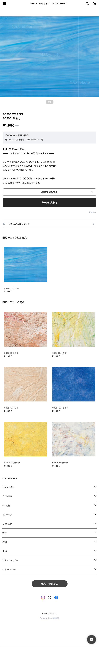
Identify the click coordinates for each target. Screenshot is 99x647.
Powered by (49, 618)
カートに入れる (49, 202)
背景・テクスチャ (10, 560)
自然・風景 (7, 496)
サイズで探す (8, 487)
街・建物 (6, 505)
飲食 (4, 533)
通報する (92, 212)
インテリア (7, 514)
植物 (4, 542)
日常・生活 (7, 524)
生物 (4, 551)
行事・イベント (9, 569)
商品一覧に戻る (49, 583)
